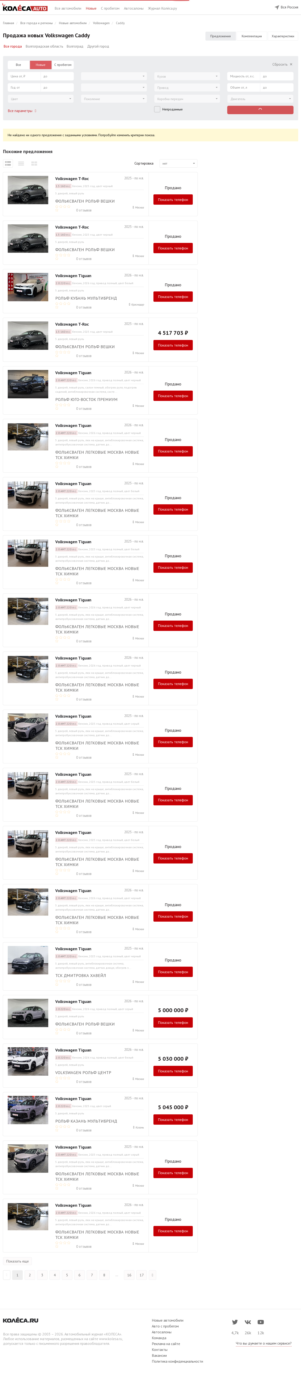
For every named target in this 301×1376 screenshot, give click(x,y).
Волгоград (75, 46)
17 (142, 1275)
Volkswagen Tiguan (73, 275)
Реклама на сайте (166, 1343)
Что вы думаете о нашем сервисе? (264, 1343)
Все (18, 65)
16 (129, 1275)
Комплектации (252, 36)
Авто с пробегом (165, 1326)
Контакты (159, 1349)
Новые (91, 8)
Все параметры (23, 110)
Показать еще (17, 1261)
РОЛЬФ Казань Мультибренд (86, 1121)
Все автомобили (68, 8)
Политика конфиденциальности (177, 1361)
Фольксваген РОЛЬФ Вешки (85, 201)
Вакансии (159, 1355)
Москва (139, 207)
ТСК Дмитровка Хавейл (80, 975)
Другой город (98, 46)
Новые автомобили (167, 1320)
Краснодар (137, 304)
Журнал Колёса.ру (162, 8)
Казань (139, 1127)
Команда (159, 1337)
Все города (13, 46)
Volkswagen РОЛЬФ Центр (83, 1072)
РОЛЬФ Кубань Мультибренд (86, 298)
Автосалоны (134, 8)
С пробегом (110, 8)
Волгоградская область (44, 46)
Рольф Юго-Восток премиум (86, 399)
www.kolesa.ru (110, 1338)
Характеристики (283, 36)
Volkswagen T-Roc (72, 178)
